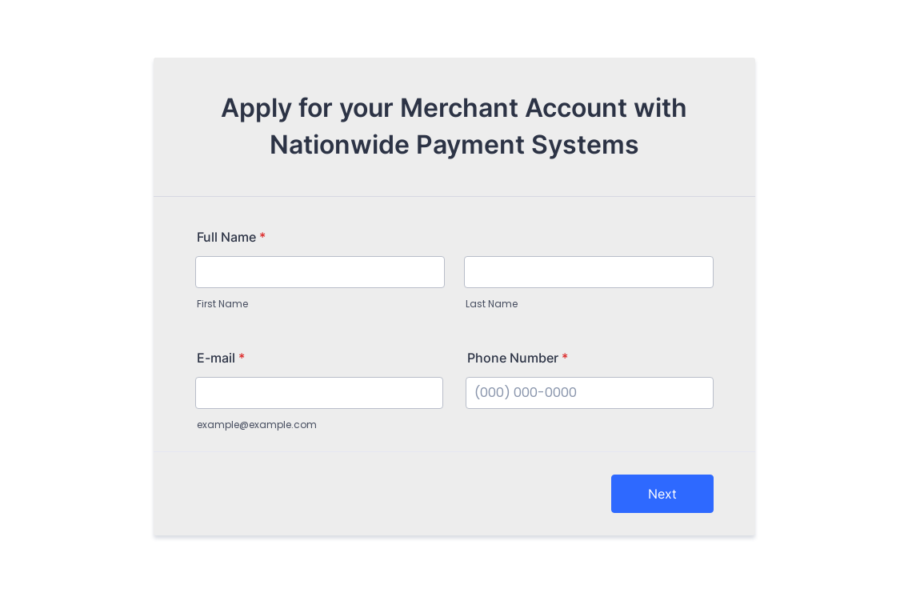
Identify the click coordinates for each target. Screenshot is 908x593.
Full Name (231, 237)
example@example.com (257, 424)
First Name (222, 304)
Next (662, 494)
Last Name (492, 304)
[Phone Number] (590, 393)
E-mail (221, 358)
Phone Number (517, 358)
